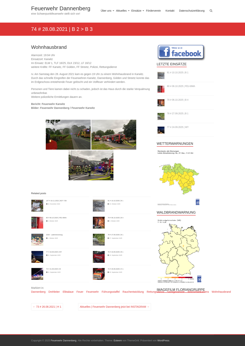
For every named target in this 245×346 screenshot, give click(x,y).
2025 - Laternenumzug (54, 235)
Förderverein (153, 10)
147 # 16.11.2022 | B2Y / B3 (56, 201)
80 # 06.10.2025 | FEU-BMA (56, 218)
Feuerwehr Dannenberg (60, 8)
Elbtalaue (68, 291)
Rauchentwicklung (133, 291)
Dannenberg (38, 291)
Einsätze (136, 10)
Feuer (79, 291)
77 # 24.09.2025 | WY (54, 252)
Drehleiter (54, 291)
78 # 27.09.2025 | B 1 (115, 235)
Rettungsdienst (155, 291)
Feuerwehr (92, 291)
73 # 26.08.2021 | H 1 (47, 306)
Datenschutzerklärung (191, 10)
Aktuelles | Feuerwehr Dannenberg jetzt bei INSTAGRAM (114, 306)
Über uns (106, 10)
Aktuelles (121, 10)
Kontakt (170, 10)
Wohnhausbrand (221, 291)
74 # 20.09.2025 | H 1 (115, 269)
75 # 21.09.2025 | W (53, 269)
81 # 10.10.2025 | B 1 (115, 201)
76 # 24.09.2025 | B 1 (115, 252)
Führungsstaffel (111, 291)
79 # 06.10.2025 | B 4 (115, 218)
